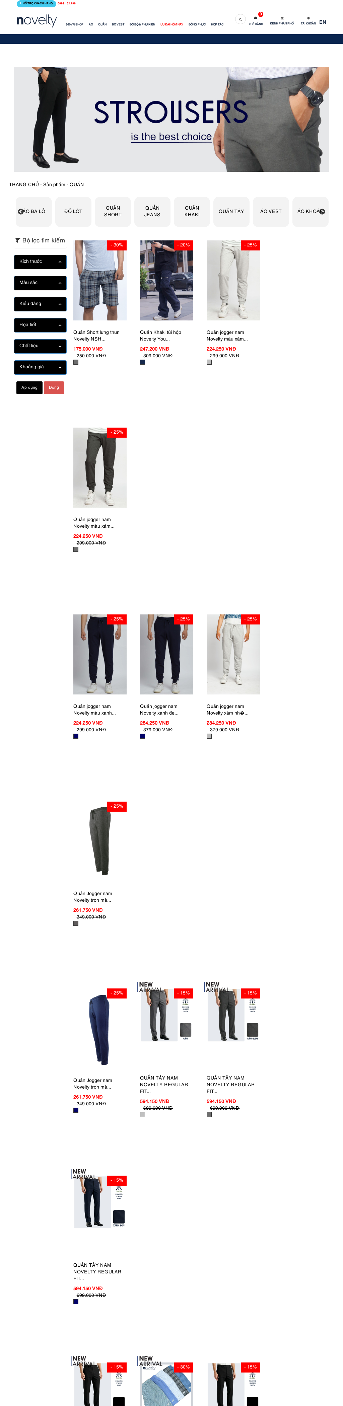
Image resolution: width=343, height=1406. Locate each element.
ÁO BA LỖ (33, 212)
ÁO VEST (271, 212)
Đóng (54, 387)
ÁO (91, 24)
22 (303, 1183)
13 (180, 1183)
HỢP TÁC (217, 24)
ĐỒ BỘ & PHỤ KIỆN (142, 24)
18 (249, 1183)
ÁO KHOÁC (310, 212)
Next (322, 212)
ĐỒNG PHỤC (197, 24)
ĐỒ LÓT (73, 212)
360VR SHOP (74, 24)
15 (207, 1183)
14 (194, 1183)
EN (322, 22)
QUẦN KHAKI (192, 211)
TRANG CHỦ (24, 185)
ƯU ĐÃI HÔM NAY (171, 24)
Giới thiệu (139, 1280)
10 (139, 1183)
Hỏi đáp (185, 1286)
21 (290, 1183)
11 (152, 1183)
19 (262, 1183)
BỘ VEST (118, 24)
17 (235, 1183)
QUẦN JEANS (152, 211)
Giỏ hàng (256, 24)
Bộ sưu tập (140, 1310)
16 (221, 1183)
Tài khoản (308, 23)
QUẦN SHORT (113, 211)
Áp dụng (29, 387)
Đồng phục (140, 1300)
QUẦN (102, 24)
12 (166, 1183)
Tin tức (136, 1290)
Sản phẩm (54, 185)
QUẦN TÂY (231, 212)
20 (276, 1183)
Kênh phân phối (282, 23)
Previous (20, 212)
